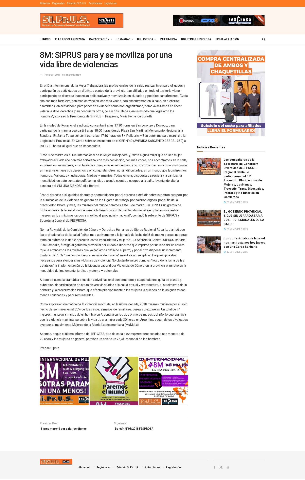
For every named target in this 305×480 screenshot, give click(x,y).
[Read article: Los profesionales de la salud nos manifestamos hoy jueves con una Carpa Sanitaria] (209, 244)
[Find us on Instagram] (228, 468)
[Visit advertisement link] (218, 20)
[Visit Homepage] (81, 20)
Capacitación (99, 39)
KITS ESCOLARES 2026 (70, 39)
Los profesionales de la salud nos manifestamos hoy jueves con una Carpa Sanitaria (244, 242)
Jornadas (123, 39)
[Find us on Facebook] (214, 468)
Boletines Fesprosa (196, 39)
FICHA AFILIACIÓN (227, 39)
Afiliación (45, 3)
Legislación (110, 3)
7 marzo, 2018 (52, 74)
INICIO (45, 39)
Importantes (73, 74)
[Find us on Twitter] (221, 468)
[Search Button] (263, 39)
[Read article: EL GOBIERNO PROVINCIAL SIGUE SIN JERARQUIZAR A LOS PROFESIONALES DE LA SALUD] (209, 218)
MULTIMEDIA (168, 39)
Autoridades (95, 3)
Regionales (58, 3)
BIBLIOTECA (145, 39)
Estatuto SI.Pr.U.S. (76, 3)
